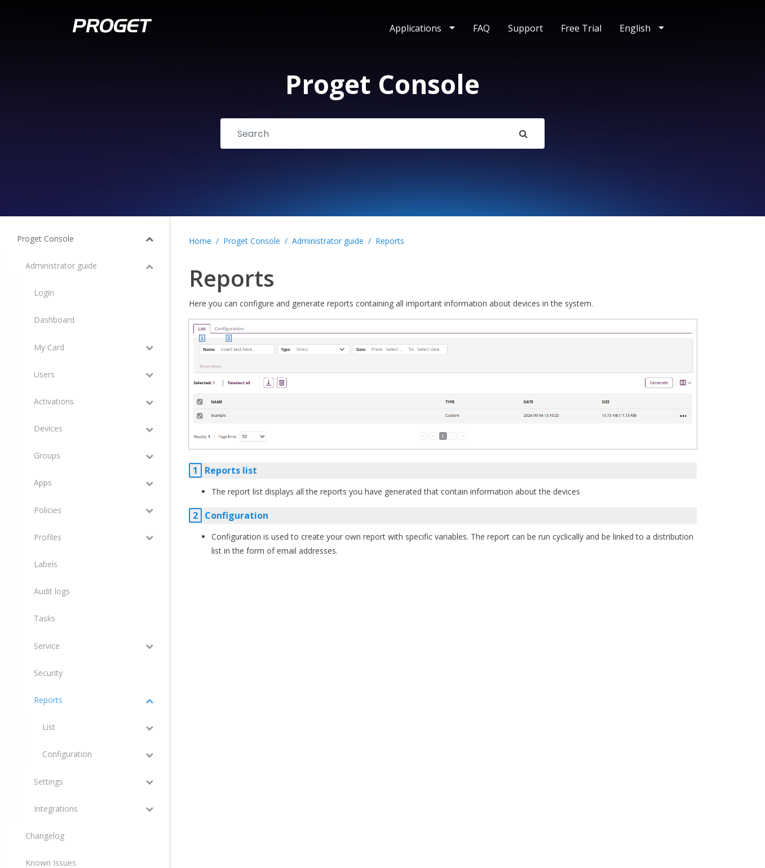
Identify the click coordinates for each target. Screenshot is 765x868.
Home (200, 240)
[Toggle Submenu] (135, 238)
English (635, 28)
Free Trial (581, 28)
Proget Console (251, 240)
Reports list (231, 470)
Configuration (236, 515)
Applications (415, 28)
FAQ (481, 28)
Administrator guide (328, 240)
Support (525, 28)
